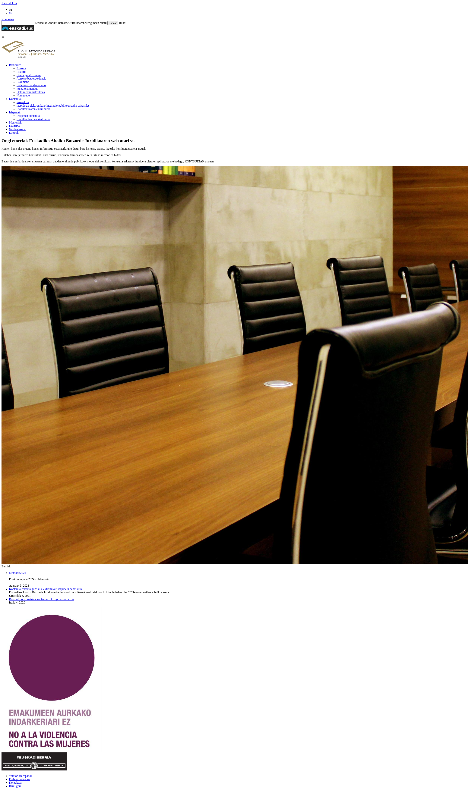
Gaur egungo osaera (29, 75)
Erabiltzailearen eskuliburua (33, 109)
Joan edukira (9, 3)
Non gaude (23, 95)
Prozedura (23, 102)
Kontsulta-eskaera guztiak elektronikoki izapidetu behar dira (45, 589)
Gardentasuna (17, 129)
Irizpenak (14, 112)
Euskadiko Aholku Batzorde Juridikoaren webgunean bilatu (71, 22)
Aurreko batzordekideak (31, 78)
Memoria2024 (17, 572)
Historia (21, 71)
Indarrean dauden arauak (31, 85)
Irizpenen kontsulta (28, 115)
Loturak (14, 132)
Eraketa (21, 68)
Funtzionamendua (27, 88)
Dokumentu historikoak (31, 92)
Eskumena (23, 81)
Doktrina (14, 125)
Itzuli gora (15, 786)
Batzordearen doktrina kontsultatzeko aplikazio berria (41, 599)
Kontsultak (15, 98)
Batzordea (15, 65)
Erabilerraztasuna (19, 779)
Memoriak (15, 122)
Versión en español (20, 775)
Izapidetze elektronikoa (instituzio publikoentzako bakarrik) (53, 105)
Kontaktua (8, 19)
